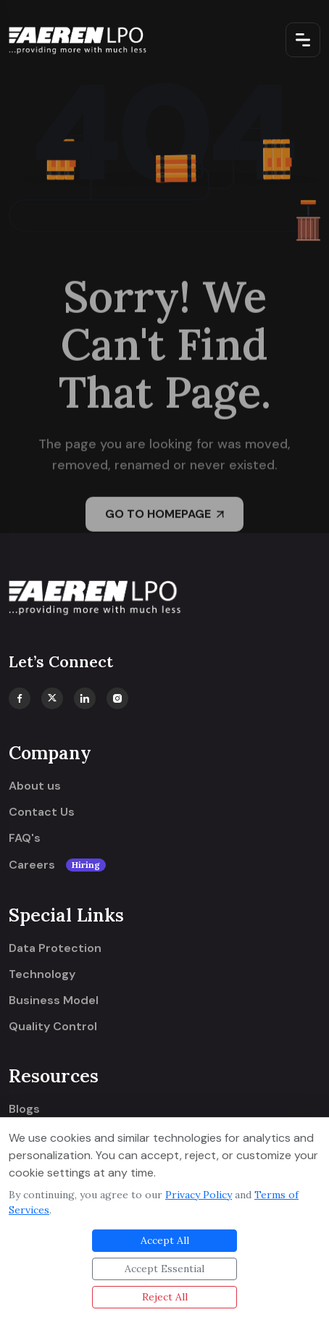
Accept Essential (164, 1268)
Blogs (24, 1109)
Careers (57, 865)
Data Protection (55, 948)
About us (35, 786)
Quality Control (53, 1026)
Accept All (165, 1240)
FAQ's (25, 838)
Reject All (165, 1296)
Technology (42, 974)
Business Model (54, 1000)
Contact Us (42, 812)
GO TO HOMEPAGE (164, 516)
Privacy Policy (198, 1194)
